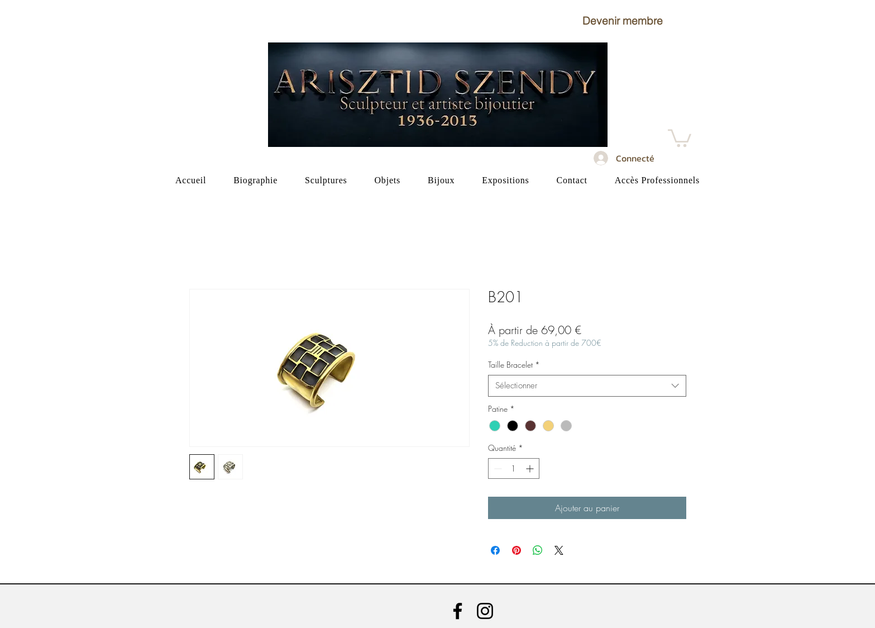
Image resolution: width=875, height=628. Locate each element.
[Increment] (531, 468)
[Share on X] (559, 550)
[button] (622, 20)
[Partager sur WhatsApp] (537, 550)
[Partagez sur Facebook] (495, 550)
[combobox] (587, 386)
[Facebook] (457, 611)
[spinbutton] (514, 468)
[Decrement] (497, 468)
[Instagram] (485, 611)
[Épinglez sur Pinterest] (516, 550)
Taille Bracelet (514, 364)
